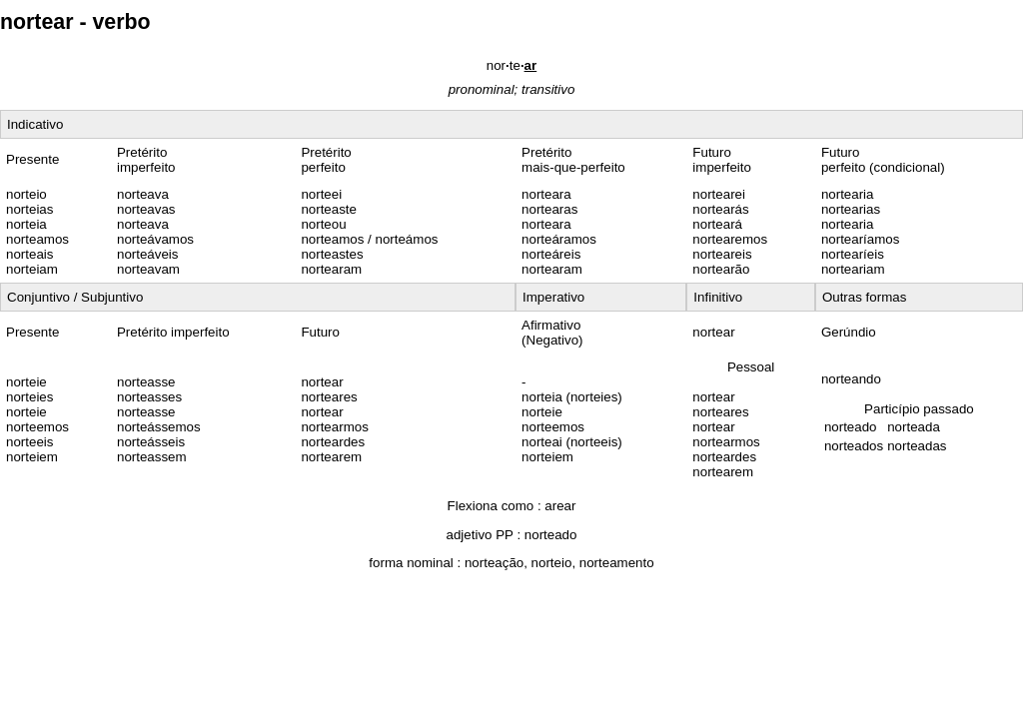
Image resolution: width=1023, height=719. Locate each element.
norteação (494, 562)
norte (511, 65)
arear (559, 505)
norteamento (616, 562)
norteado (550, 534)
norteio (551, 562)
